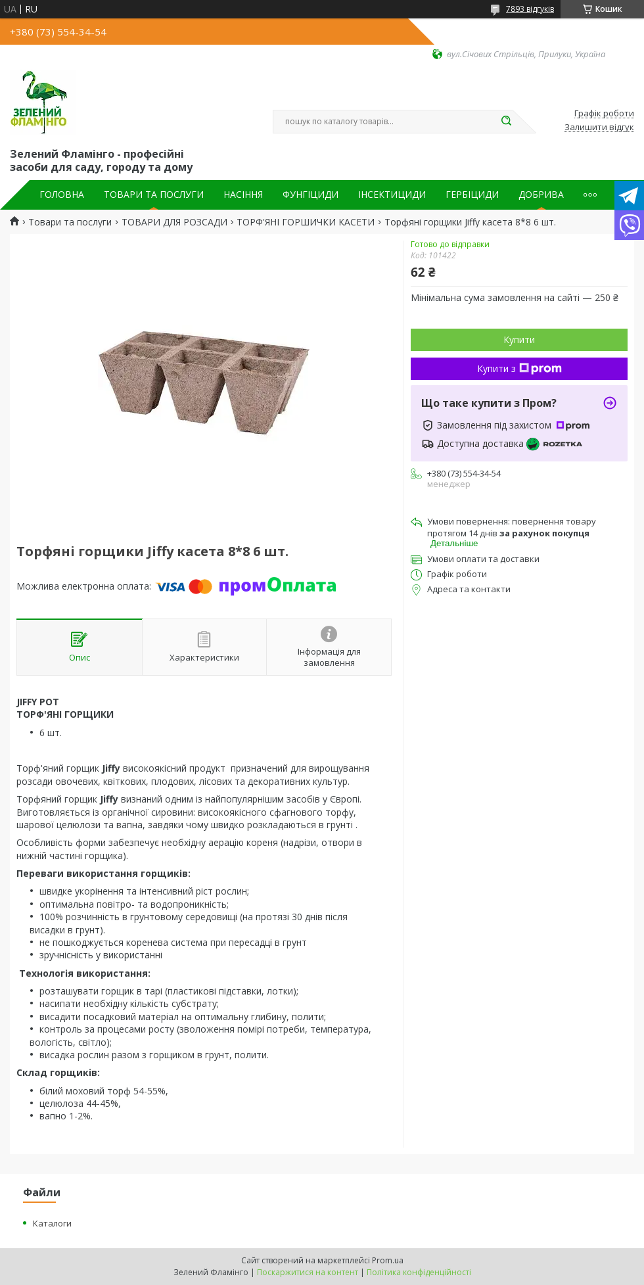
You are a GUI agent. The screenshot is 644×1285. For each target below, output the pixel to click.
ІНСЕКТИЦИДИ (392, 194)
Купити (519, 339)
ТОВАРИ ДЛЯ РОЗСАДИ (174, 222)
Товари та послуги (70, 222)
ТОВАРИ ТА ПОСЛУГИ (154, 194)
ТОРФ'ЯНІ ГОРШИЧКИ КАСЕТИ (306, 222)
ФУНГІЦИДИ (310, 194)
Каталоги (52, 1223)
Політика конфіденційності (419, 1272)
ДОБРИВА (541, 194)
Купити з (519, 368)
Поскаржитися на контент (307, 1272)
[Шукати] (506, 121)
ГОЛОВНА (61, 194)
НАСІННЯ (243, 194)
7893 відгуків (530, 8)
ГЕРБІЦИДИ (472, 194)
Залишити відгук (599, 127)
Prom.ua (387, 1260)
